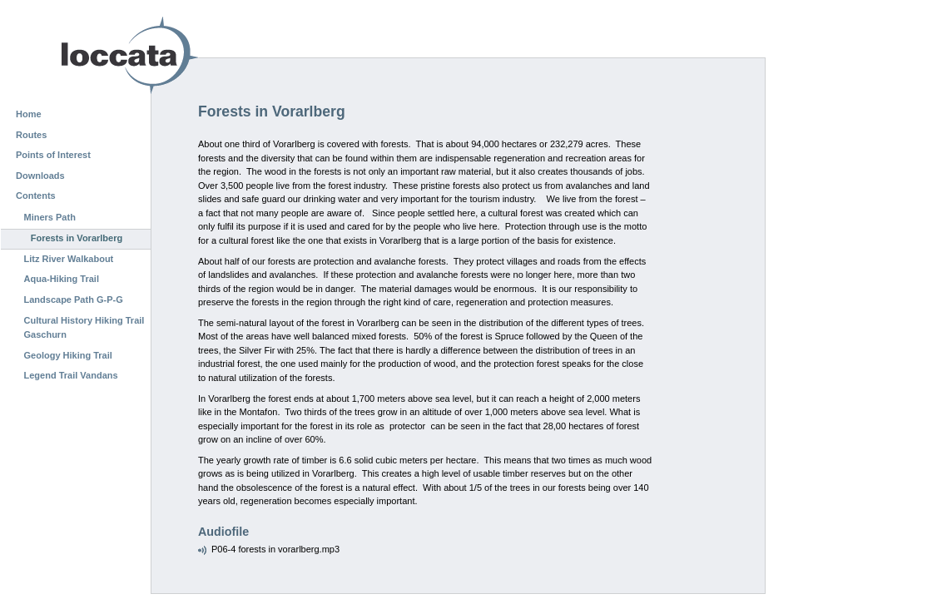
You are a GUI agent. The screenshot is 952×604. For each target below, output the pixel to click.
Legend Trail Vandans (71, 375)
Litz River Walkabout (69, 259)
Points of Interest (53, 155)
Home (29, 114)
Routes (31, 135)
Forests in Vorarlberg (76, 238)
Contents (36, 196)
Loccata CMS (87, 55)
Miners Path (50, 217)
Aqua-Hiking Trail (61, 279)
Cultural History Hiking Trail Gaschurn (84, 327)
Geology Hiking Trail (68, 355)
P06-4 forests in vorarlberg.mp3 (275, 549)
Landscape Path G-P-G (73, 299)
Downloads (40, 176)
